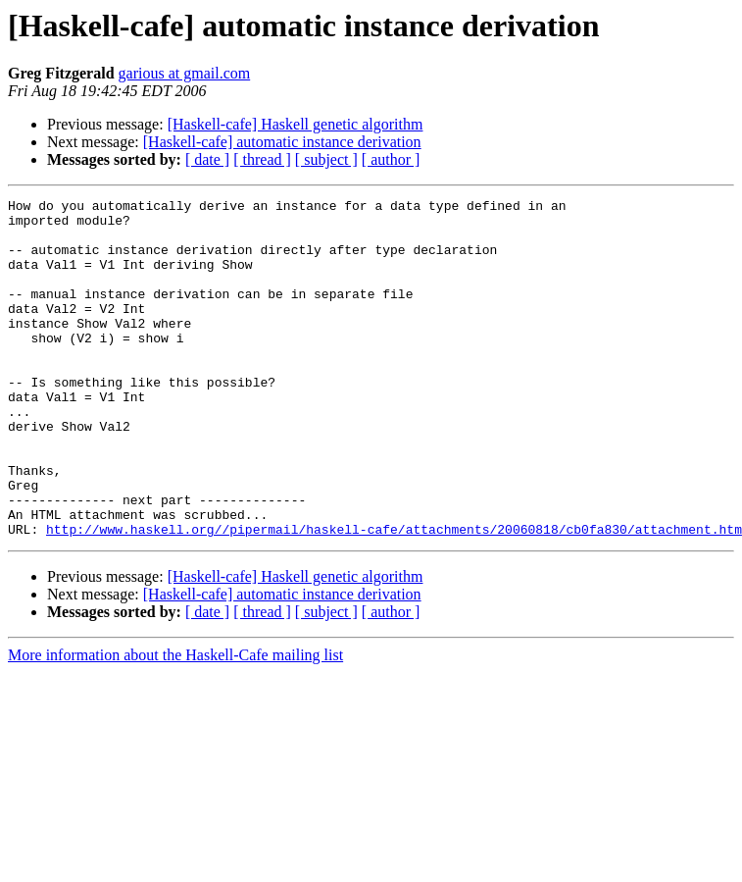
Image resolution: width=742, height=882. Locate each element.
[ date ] (207, 159)
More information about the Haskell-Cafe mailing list (175, 722)
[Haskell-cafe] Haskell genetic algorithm (295, 124)
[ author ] (391, 159)
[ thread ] (262, 159)
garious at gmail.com (185, 73)
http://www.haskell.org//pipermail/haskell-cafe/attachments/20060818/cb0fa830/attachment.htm (394, 596)
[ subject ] (326, 159)
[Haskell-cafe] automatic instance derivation (282, 141)
